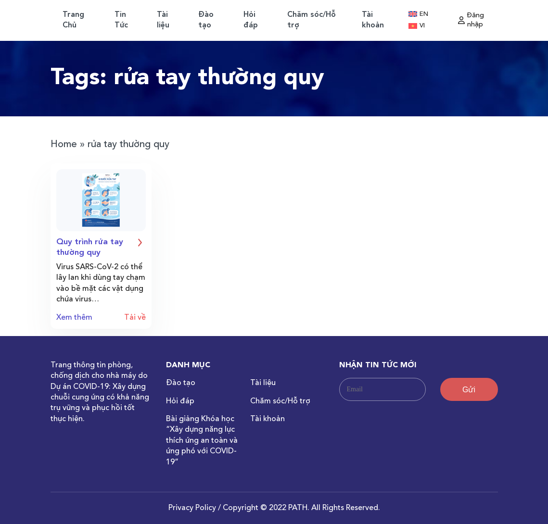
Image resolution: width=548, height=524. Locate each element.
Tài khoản (373, 20)
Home (64, 145)
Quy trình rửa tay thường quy (101, 247)
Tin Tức (121, 20)
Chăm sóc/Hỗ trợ (311, 20)
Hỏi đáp (250, 20)
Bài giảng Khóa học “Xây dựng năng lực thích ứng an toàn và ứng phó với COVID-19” (202, 440)
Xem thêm (74, 318)
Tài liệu (163, 20)
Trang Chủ (73, 20)
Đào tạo (206, 20)
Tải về (135, 318)
